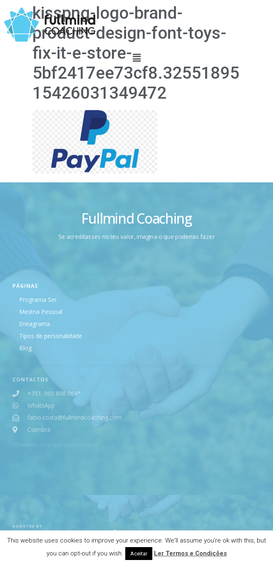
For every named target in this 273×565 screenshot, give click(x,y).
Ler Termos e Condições (190, 553)
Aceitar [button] (138, 553)
